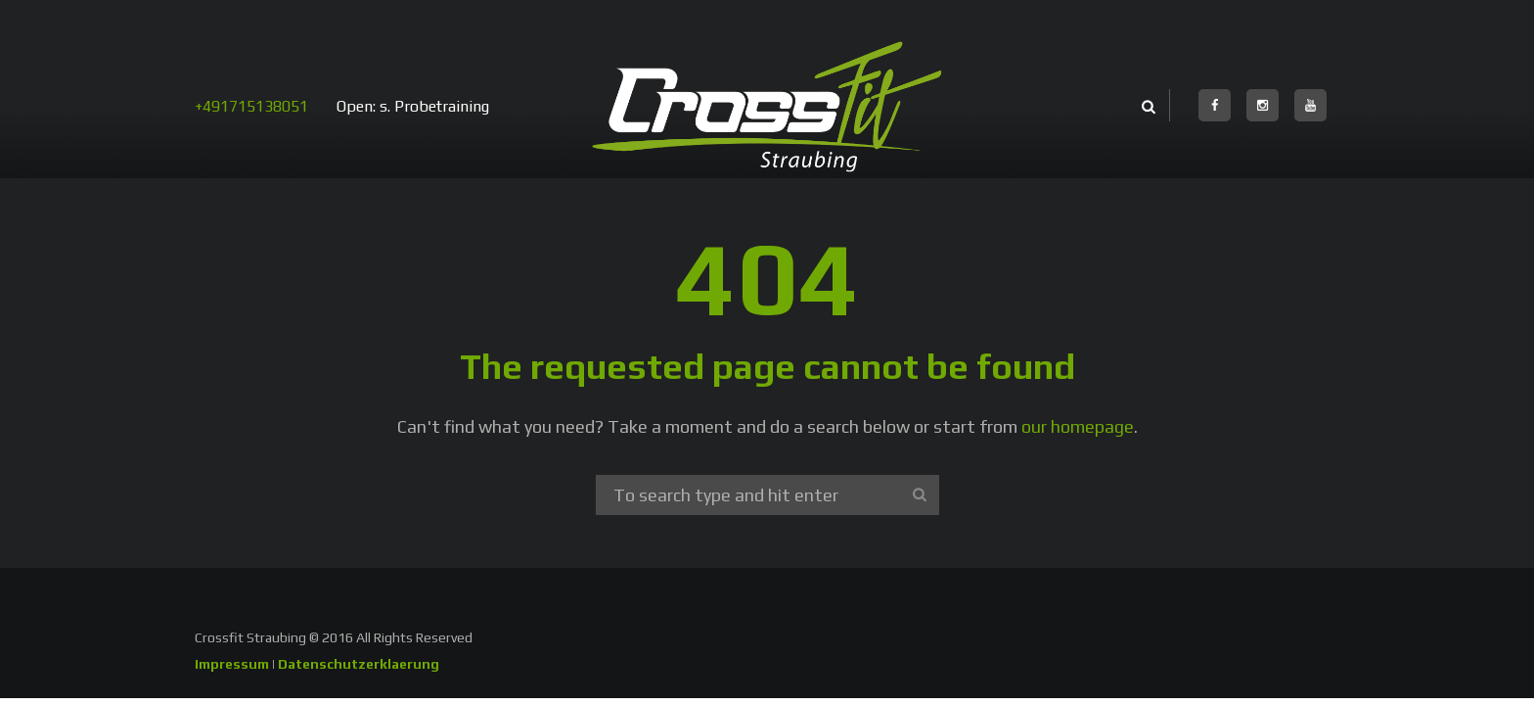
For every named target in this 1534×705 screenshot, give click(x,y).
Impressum (232, 664)
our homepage (1077, 426)
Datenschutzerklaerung (358, 664)
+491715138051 (251, 106)
